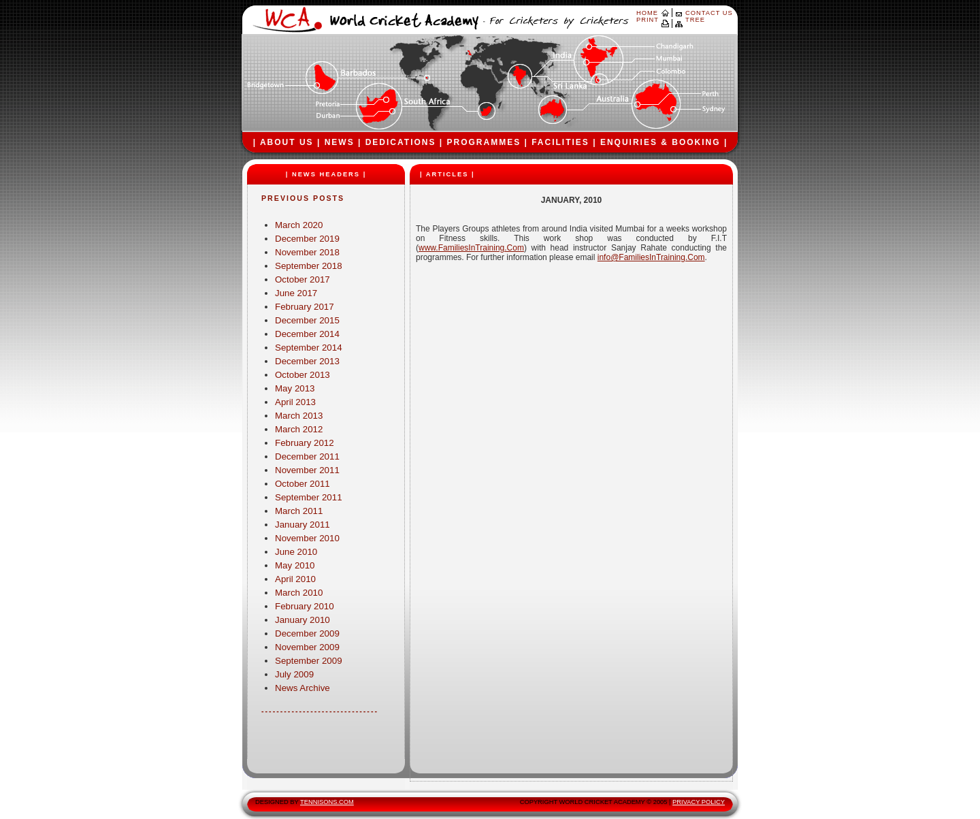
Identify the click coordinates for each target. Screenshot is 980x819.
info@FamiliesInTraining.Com (651, 257)
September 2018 (308, 266)
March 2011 (299, 511)
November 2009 (307, 647)
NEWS (340, 142)
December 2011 (307, 456)
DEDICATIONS (400, 142)
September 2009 (308, 661)
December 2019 (307, 239)
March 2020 (299, 225)
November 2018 (307, 252)
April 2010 (295, 579)
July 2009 (294, 674)
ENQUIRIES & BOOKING (660, 142)
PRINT (647, 19)
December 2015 (307, 320)
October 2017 (302, 279)
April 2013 (295, 402)
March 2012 (299, 429)
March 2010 (299, 593)
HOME (647, 13)
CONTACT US (709, 13)
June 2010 (296, 552)
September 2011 (308, 497)
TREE (695, 19)
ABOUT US (287, 142)
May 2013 (295, 388)
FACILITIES (560, 142)
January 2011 (302, 524)
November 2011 (307, 470)
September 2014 (308, 347)
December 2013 (307, 361)
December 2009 (307, 633)
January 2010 (302, 620)
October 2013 (302, 375)
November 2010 (307, 538)
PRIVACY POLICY (698, 802)
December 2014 (307, 334)
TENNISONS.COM (327, 802)
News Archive (302, 688)
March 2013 (299, 416)
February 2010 (304, 606)
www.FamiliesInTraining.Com (471, 248)
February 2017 (304, 307)
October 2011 (302, 484)
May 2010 (295, 565)
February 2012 (304, 443)
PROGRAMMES (484, 142)
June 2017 (296, 293)
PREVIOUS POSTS (302, 198)
